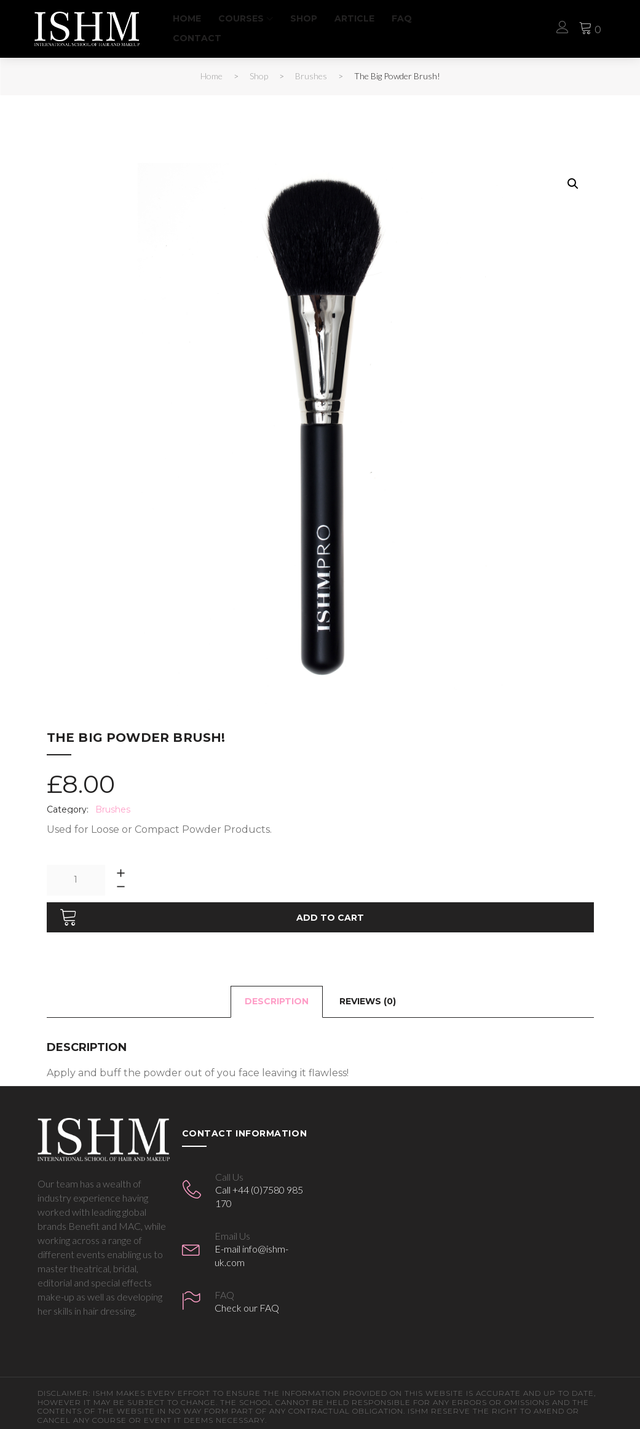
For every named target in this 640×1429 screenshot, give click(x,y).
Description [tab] (277, 994)
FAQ (411, 18)
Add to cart (330, 910)
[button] (573, 184)
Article (364, 18)
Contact (206, 38)
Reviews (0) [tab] (367, 994)
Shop (312, 18)
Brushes (311, 76)
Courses (250, 18)
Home (196, 18)
